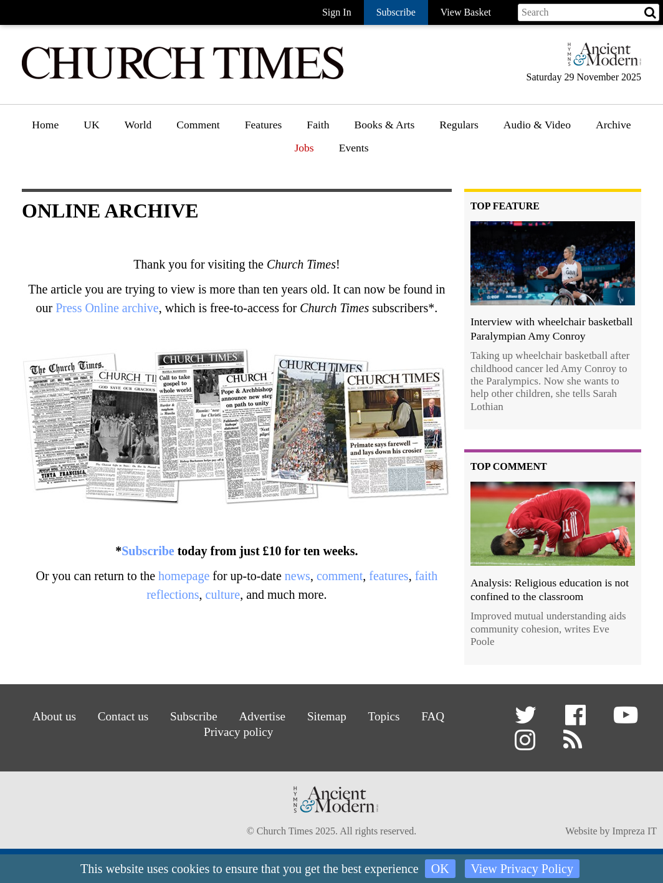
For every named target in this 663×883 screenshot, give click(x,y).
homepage (183, 576)
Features (263, 124)
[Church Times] (182, 77)
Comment (197, 124)
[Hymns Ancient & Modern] (600, 59)
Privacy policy (238, 731)
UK (91, 124)
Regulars (459, 124)
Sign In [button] (336, 12)
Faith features (337, 160)
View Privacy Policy (522, 869)
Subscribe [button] (396, 12)
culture (223, 594)
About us (54, 716)
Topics (384, 716)
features (388, 576)
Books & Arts (385, 124)
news (297, 576)
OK (440, 869)
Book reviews (385, 160)
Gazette (457, 160)
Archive (613, 124)
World (138, 124)
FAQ (432, 716)
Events (354, 147)
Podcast (521, 157)
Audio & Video (537, 124)
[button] (527, 719)
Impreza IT (634, 831)
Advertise (262, 716)
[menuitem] (45, 129)
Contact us (123, 716)
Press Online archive (107, 308)
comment (340, 576)
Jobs (303, 147)
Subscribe (148, 551)
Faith (318, 124)
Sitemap (326, 716)
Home (45, 124)
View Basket (466, 12)
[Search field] (588, 12)
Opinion (195, 160)
